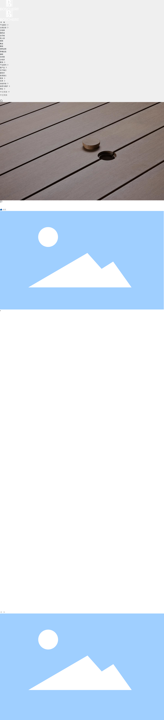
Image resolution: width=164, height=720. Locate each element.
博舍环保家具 (11, 205)
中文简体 (3, 95)
